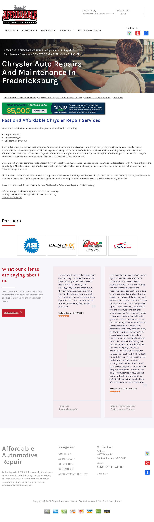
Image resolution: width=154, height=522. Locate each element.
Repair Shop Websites (63, 501)
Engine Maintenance (120, 406)
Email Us (102, 474)
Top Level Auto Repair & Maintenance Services (60, 97)
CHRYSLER (74, 54)
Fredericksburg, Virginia (122, 409)
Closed (123, 14)
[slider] (63, 316)
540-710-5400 (88, 11)
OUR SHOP (10, 30)
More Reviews (13, 313)
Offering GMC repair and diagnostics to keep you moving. (29, 194)
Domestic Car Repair (12, 197)
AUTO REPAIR (28, 30)
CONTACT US (65, 30)
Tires (61, 406)
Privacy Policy (114, 501)
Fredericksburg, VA (68, 409)
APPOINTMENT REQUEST (89, 30)
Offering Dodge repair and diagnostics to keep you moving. (30, 191)
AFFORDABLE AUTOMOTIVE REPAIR (24, 50)
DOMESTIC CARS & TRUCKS (49, 54)
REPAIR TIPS (46, 30)
